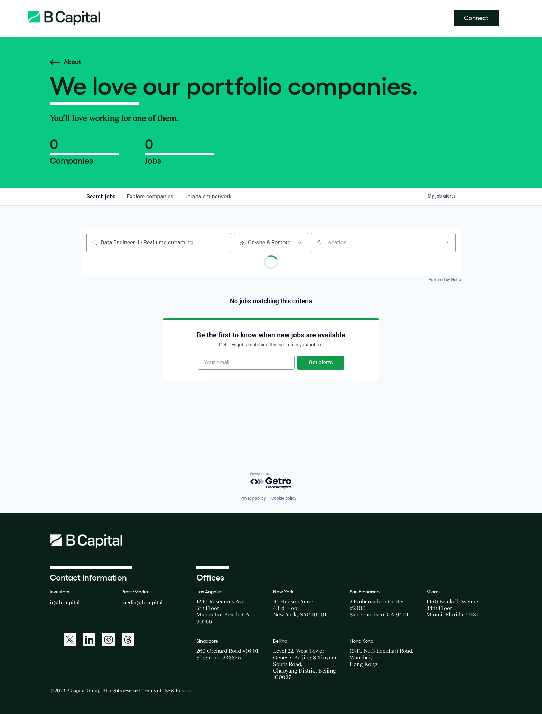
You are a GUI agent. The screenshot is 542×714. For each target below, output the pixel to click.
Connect (476, 18)
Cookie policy (283, 498)
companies (150, 196)
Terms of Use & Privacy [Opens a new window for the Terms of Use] (166, 690)
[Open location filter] (446, 242)
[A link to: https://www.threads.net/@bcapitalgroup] (128, 639)
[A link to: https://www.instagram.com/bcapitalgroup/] (108, 639)
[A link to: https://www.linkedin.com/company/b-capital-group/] (89, 639)
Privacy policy (253, 498)
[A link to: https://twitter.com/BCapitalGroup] (70, 639)
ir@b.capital (65, 602)
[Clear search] (222, 242)
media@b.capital (142, 602)
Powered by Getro (445, 279)
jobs (100, 196)
